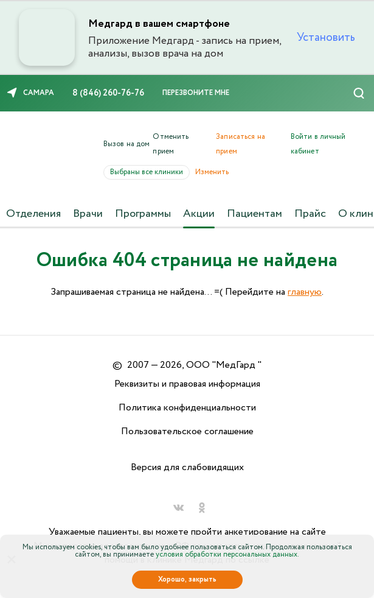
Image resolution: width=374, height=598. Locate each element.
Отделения (33, 214)
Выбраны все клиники (150, 172)
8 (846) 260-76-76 (108, 93)
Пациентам (254, 214)
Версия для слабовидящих (187, 467)
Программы (143, 214)
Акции (199, 214)
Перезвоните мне (195, 93)
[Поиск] (359, 93)
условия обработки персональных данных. (227, 554)
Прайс (310, 214)
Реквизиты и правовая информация (187, 384)
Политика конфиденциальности (187, 408)
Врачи (88, 214)
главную (305, 292)
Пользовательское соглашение (187, 431)
